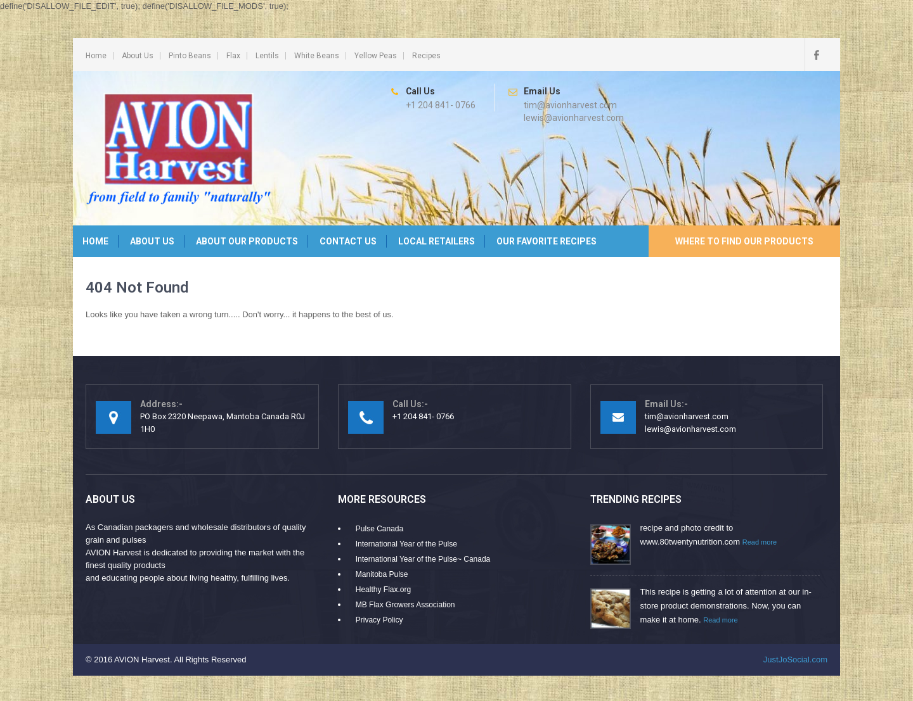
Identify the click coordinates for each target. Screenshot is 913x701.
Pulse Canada (379, 528)
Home (96, 56)
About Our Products (247, 241)
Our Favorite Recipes (546, 241)
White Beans (316, 56)
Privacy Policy (379, 620)
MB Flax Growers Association (405, 604)
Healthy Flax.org (383, 589)
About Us (137, 56)
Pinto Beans (190, 56)
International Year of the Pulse (406, 544)
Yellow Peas (375, 56)
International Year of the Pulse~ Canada (423, 559)
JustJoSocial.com (795, 659)
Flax (233, 56)
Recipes (426, 56)
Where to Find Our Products (744, 241)
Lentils (267, 56)
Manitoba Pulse (382, 574)
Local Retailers (436, 241)
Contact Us (348, 241)
